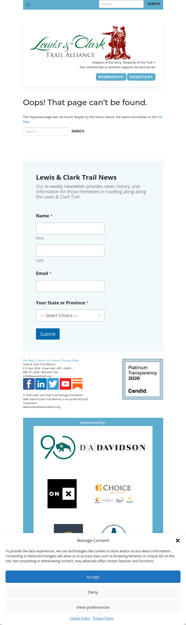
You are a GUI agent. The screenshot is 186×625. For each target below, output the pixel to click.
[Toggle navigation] (28, 5)
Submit (47, 334)
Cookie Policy (80, 618)
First (40, 238)
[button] (178, 540)
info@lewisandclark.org (37, 376)
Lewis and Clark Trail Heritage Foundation (57, 395)
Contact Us (42, 360)
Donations (141, 77)
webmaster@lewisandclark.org (41, 407)
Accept (93, 577)
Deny (93, 592)
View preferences (92, 607)
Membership (111, 77)
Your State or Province (62, 302)
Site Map (28, 360)
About (56, 360)
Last (39, 260)
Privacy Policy (103, 618)
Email (44, 273)
